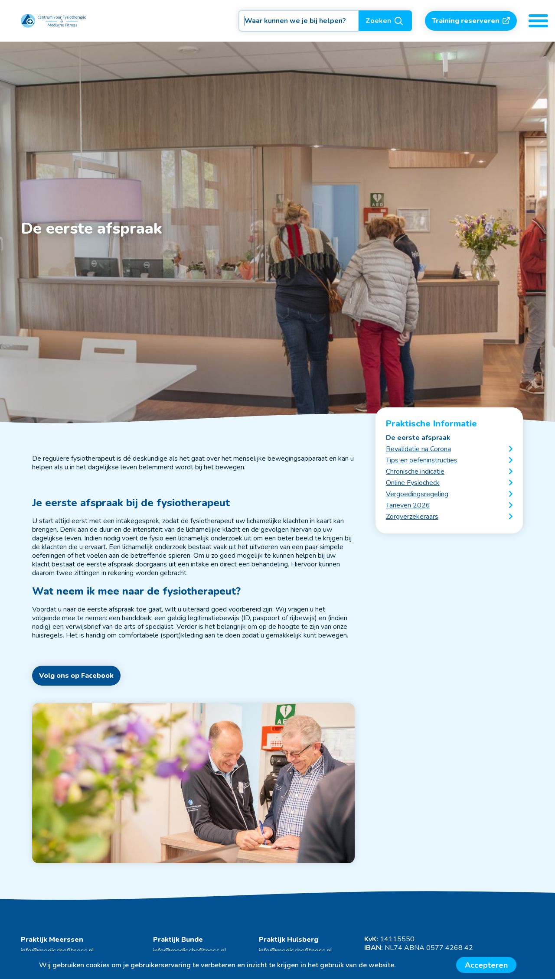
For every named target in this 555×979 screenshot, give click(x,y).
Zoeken (385, 21)
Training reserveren (471, 21)
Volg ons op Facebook (76, 675)
